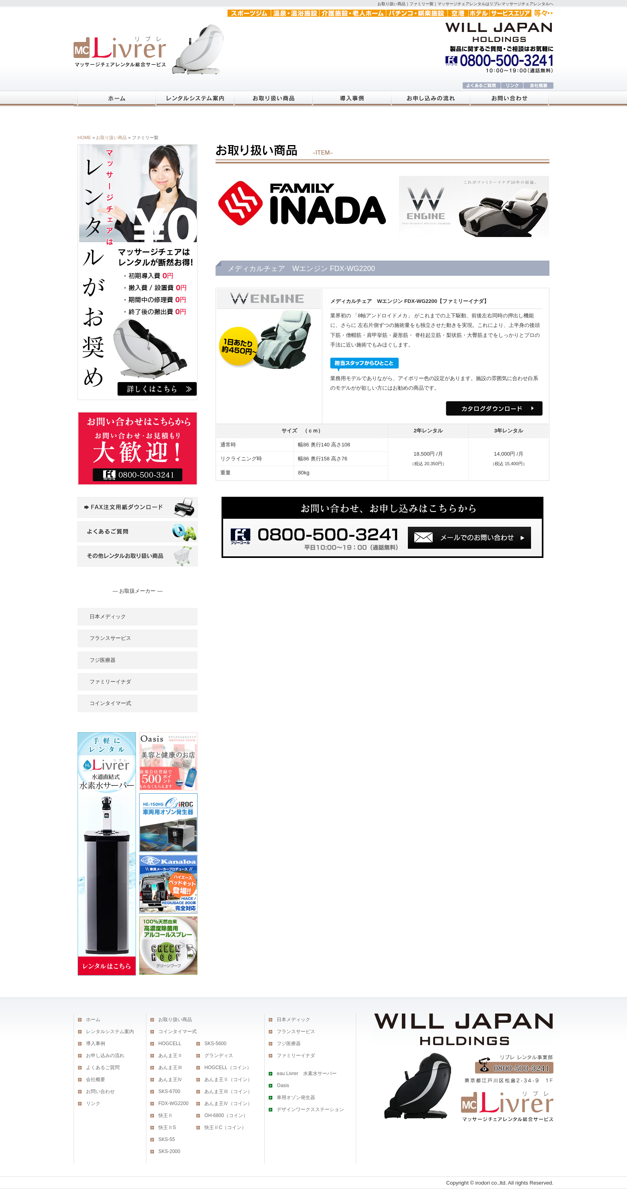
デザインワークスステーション (310, 1109)
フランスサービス (110, 638)
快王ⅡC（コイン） (225, 1127)
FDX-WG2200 (173, 1103)
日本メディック (108, 616)
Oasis (283, 1085)
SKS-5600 (215, 1043)
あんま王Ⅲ (170, 1067)
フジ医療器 (103, 660)
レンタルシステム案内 (110, 1031)
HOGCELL (169, 1043)
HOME (84, 137)
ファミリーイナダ (110, 682)
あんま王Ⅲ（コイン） (228, 1091)
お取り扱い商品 (111, 137)
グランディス (218, 1055)
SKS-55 (166, 1139)
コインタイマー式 (110, 703)
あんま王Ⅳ (170, 1079)
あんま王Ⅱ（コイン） (228, 1079)
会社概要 (95, 1079)
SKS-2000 (169, 1151)
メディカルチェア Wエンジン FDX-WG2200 (383, 301)
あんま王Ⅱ (170, 1055)
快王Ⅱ (165, 1115)
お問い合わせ (100, 1091)
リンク (93, 1103)
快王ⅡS (167, 1127)
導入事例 (95, 1043)
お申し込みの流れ (105, 1055)
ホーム (93, 1019)
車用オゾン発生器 (296, 1097)
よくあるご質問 (103, 1067)
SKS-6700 (169, 1091)
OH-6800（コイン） (226, 1115)
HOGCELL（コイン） (227, 1067)
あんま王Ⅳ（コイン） (228, 1103)
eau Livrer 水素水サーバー (306, 1073)
